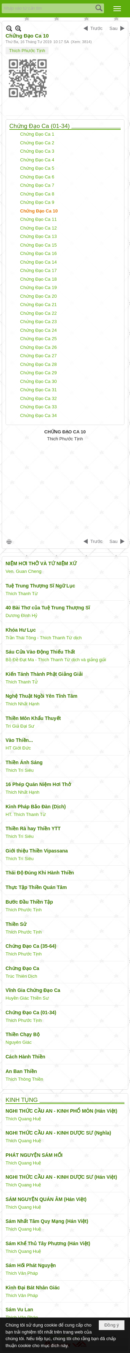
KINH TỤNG (22, 1100)
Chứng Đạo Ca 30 (38, 381)
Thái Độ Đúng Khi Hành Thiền (40, 872)
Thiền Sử (16, 924)
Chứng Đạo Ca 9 (37, 202)
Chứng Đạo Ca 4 (37, 159)
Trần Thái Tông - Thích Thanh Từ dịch (44, 637)
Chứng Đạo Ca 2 (37, 142)
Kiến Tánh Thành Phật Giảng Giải (44, 674)
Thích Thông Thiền (24, 1079)
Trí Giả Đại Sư (20, 726)
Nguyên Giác (19, 1042)
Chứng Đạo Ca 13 (38, 236)
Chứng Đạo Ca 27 (38, 355)
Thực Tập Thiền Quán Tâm (36, 887)
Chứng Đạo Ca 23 (38, 321)
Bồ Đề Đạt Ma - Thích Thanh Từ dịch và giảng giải (56, 659)
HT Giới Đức (18, 748)
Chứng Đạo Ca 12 (38, 228)
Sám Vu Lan (19, 1309)
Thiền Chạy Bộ (23, 1034)
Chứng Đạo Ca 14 (38, 262)
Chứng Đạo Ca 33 (38, 406)
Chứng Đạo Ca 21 (38, 304)
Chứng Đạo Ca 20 (38, 296)
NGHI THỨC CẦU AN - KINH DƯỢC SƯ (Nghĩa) (58, 1133)
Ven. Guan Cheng (23, 571)
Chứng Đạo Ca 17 (38, 270)
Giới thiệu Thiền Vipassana (37, 851)
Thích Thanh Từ (22, 593)
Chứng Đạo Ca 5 (37, 168)
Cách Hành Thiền (25, 1056)
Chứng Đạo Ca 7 (37, 185)
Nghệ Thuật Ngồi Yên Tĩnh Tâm (41, 696)
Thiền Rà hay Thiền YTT (33, 828)
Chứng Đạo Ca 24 (38, 330)
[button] (117, 9)
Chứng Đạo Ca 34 (38, 415)
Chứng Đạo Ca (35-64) (31, 946)
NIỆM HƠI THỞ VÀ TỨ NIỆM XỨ (41, 563)
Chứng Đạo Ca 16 (38, 253)
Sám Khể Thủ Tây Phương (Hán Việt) (48, 1243)
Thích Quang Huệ (23, 1118)
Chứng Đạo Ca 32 (38, 398)
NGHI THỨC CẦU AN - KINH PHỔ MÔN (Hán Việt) (61, 1111)
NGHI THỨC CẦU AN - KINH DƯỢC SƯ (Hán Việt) (61, 1177)
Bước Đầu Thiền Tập (29, 902)
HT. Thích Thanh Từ (26, 814)
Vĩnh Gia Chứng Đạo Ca (33, 990)
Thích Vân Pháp (22, 1273)
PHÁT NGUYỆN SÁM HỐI (34, 1155)
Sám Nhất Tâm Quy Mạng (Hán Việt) (47, 1221)
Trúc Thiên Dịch (21, 976)
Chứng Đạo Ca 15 (38, 245)
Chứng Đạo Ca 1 (37, 134)
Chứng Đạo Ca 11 (38, 219)
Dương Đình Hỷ (21, 615)
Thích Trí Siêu (20, 770)
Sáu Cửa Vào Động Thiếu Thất (40, 652)
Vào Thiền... (19, 740)
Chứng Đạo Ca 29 (38, 372)
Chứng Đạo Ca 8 (37, 194)
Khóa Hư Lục (21, 630)
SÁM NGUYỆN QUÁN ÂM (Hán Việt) (46, 1199)
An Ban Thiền (21, 1071)
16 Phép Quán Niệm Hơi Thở (38, 784)
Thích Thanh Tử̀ (22, 681)
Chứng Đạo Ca (22, 968)
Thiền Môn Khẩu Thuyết (33, 718)
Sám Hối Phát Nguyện (31, 1265)
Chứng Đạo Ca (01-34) (39, 126)
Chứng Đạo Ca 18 (38, 279)
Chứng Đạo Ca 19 (38, 287)
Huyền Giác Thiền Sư (27, 998)
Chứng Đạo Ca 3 (37, 151)
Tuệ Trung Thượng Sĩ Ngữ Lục (40, 586)
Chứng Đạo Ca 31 (38, 389)
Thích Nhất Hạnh (23, 703)
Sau (114, 28)
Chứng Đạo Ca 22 (38, 313)
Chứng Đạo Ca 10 (39, 211)
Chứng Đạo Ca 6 (37, 176)
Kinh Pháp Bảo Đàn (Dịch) (36, 806)
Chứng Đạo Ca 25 (38, 338)
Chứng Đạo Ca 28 (38, 364)
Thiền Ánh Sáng (24, 762)
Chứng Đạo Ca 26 (38, 347)
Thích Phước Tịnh (27, 50)
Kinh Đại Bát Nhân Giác (33, 1287)
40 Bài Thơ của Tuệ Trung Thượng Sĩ (48, 607)
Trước (96, 28)
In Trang (9, 541)
